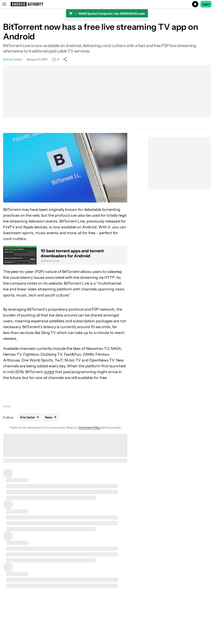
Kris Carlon (14, 59)
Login (206, 4)
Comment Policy (90, 427)
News (7, 406)
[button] (107, 4)
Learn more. (143, 20)
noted (49, 372)
